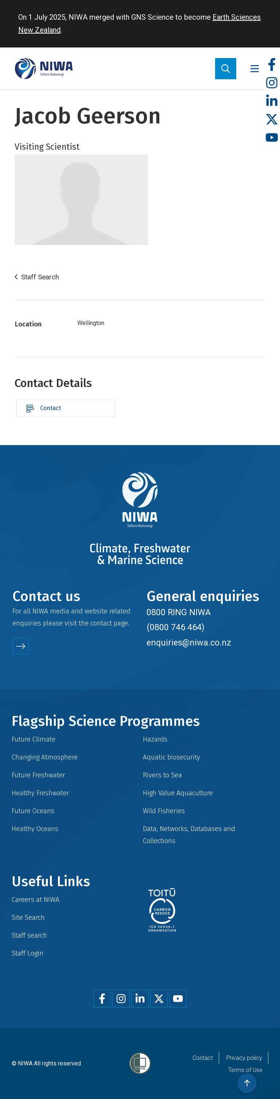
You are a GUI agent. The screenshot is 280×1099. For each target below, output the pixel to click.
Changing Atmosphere (45, 757)
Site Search (28, 917)
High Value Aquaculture (178, 793)
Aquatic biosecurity (171, 757)
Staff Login (27, 953)
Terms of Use (245, 1070)
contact (101, 623)
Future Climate (33, 739)
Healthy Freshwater (40, 793)
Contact (50, 408)
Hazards (155, 739)
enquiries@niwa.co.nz (189, 642)
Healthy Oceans (35, 828)
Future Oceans (33, 811)
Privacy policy (244, 1057)
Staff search (29, 935)
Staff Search (40, 277)
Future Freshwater (38, 775)
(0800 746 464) (176, 627)
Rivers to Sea (162, 775)
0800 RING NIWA (179, 612)
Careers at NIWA (35, 899)
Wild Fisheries (164, 811)
